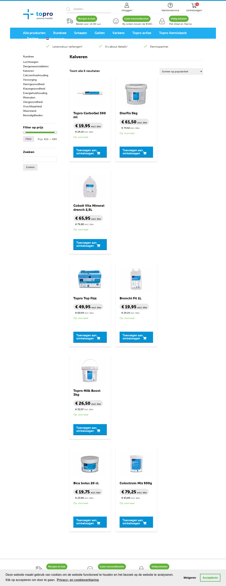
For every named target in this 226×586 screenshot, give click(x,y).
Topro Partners (126, 496)
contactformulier (178, 418)
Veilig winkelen (126, 463)
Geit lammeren (33, 479)
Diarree (74, 458)
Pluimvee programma (37, 531)
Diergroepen (32, 447)
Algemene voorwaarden (132, 469)
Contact (121, 452)
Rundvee (59, 33)
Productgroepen (81, 447)
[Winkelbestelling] (181, 71)
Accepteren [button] (210, 577)
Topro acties (141, 33)
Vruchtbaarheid (32, 106)
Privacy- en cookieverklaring (135, 474)
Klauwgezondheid (34, 88)
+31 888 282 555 (123, 414)
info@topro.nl (163, 414)
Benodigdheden (33, 115)
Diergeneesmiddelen (36, 66)
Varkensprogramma (36, 526)
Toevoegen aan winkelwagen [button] (86, 147)
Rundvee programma (37, 515)
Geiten (100, 33)
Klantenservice (127, 447)
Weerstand (29, 111)
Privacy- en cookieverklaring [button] (78, 580)
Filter (29, 139)
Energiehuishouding (35, 93)
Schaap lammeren (35, 469)
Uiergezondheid (33, 102)
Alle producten (34, 33)
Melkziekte (76, 474)
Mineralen (29, 97)
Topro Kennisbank (173, 33)
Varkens (118, 33)
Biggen (28, 490)
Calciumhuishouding (35, 75)
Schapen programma (37, 520)
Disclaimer (123, 479)
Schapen (80, 33)
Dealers (33, 38)
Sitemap (121, 490)
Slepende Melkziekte (83, 479)
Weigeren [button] (190, 577)
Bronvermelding (127, 485)
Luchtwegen (30, 62)
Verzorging (30, 79)
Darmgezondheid (33, 84)
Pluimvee (29, 496)
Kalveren (28, 71)
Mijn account (124, 458)
